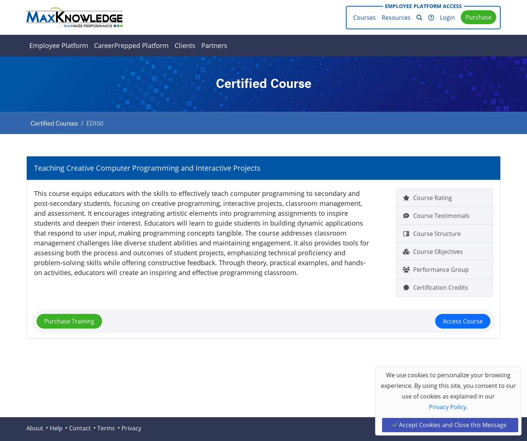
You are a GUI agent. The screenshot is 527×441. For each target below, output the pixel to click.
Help (56, 428)
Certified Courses (54, 122)
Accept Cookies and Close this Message (449, 425)
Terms (106, 428)
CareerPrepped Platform (131, 45)
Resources (396, 18)
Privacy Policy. (448, 407)
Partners (214, 45)
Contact (80, 428)
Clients (185, 45)
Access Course (463, 321)
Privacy (131, 428)
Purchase (479, 17)
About (34, 428)
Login (447, 18)
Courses (364, 18)
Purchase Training (69, 321)
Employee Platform (58, 45)
